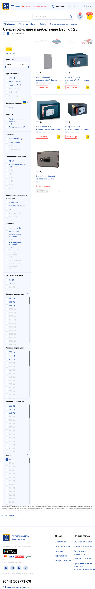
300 (10, 398)
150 (10, 419)
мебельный (14, 131)
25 (10, 452)
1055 (11, 308)
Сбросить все (10, 45)
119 (10, 473)
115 (10, 469)
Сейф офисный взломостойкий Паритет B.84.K (47, 78)
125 (10, 487)
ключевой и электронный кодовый (15, 244)
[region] (17, 313)
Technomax (14, 73)
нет (10, 201)
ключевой (13, 220)
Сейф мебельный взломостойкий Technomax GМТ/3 (77, 128)
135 (10, 412)
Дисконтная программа (80, 536)
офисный (13, 141)
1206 (11, 333)
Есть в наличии (15, 119)
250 (10, 369)
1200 (11, 329)
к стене (12, 208)
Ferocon (12, 81)
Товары (11, 24)
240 (10, 365)
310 (10, 294)
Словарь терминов (83, 542)
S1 (10, 153)
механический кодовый (15, 257)
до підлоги (14, 205)
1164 (11, 315)
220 (10, 291)
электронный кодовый (15, 235)
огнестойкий (14, 134)
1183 (11, 322)
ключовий (13, 252)
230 (10, 437)
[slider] (5, 59)
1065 (11, 312)
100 (10, 459)
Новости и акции (63, 530)
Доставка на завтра (16, 112)
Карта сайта (61, 539)
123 (10, 483)
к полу (12, 194)
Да (10, 100)
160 (10, 423)
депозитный (14, 138)
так (10, 279)
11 (10, 462)
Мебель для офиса (27, 24)
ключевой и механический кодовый (15, 226)
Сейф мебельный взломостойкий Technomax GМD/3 (48, 128)
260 (10, 373)
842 (10, 298)
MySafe (12, 88)
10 (10, 455)
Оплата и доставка (83, 525)
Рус (76, 6)
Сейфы (43, 24)
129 (10, 491)
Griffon (12, 84)
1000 (11, 301)
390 (10, 348)
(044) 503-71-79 (63, 6)
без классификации (17, 157)
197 (10, 355)
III (9, 173)
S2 (10, 176)
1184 (11, 326)
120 (10, 409)
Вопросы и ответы (83, 530)
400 (10, 390)
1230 (11, 337)
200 (10, 433)
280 (10, 376)
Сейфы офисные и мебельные (63, 24)
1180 (11, 319)
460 (10, 351)
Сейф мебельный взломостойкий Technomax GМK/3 (77, 78)
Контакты (60, 534)
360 (10, 383)
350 (10, 344)
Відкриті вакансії (63, 544)
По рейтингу (16, 33)
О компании (61, 525)
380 (10, 387)
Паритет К (13, 77)
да (10, 272)
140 (10, 416)
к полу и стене (15, 198)
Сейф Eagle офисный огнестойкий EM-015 (45, 177)
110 (10, 466)
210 (10, 358)
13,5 (10, 498)
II (9, 169)
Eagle (11, 70)
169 (10, 426)
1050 (11, 305)
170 (10, 430)
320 (10, 401)
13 (10, 494)
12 (10, 476)
